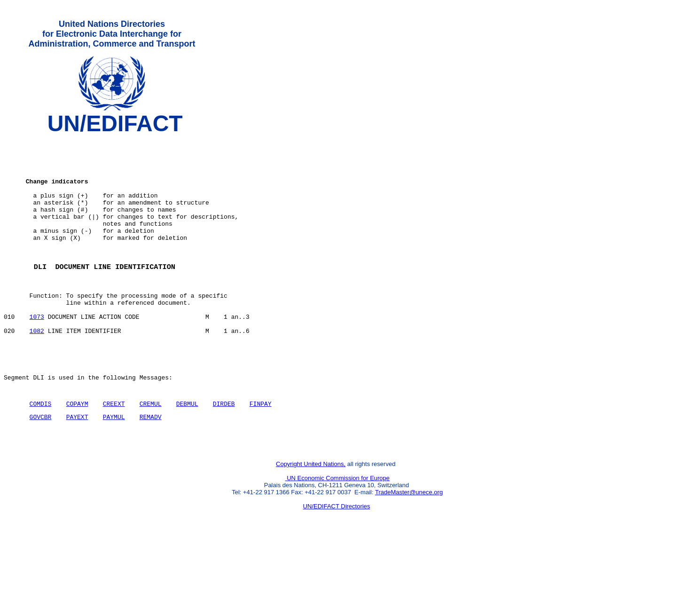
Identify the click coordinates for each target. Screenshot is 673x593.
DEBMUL (187, 449)
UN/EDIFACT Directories (336, 557)
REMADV (151, 464)
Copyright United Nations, (310, 515)
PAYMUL (114, 464)
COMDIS (41, 449)
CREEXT (114, 449)
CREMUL (151, 449)
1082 (37, 368)
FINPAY (261, 449)
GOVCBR (41, 464)
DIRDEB (224, 449)
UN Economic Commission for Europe (337, 529)
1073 (37, 351)
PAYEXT (77, 464)
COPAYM (77, 449)
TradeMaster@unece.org (409, 543)
